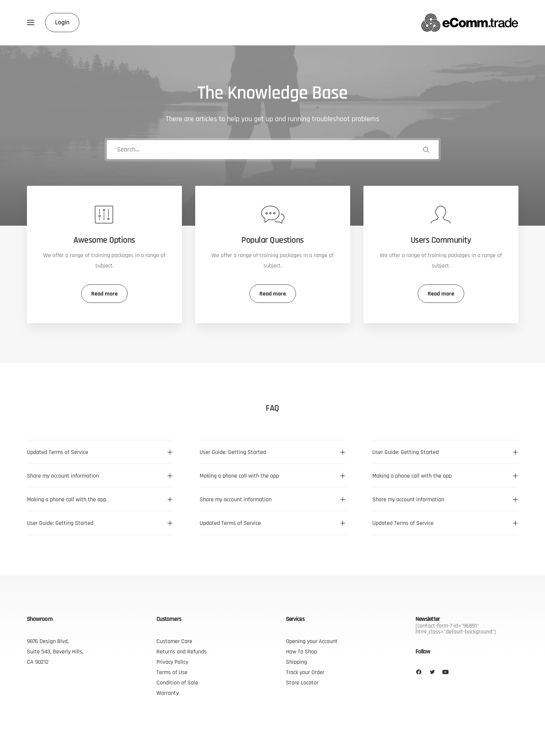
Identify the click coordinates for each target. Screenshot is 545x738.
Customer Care (174, 641)
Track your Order (305, 672)
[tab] (100, 452)
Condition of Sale (177, 683)
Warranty (167, 693)
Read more (104, 294)
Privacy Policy (172, 662)
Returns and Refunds (181, 652)
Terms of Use (171, 672)
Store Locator (302, 683)
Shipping (296, 662)
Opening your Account (312, 641)
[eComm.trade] (469, 22)
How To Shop (301, 652)
